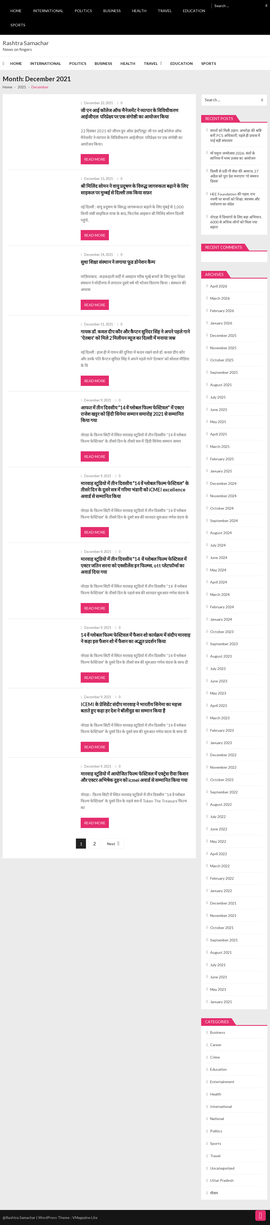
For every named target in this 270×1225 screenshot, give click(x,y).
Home (16, 10)
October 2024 (222, 508)
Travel (165, 10)
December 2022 (223, 755)
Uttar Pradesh (222, 1180)
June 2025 (218, 409)
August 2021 (221, 952)
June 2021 (218, 977)
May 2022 (218, 841)
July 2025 (218, 397)
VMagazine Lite (85, 1217)
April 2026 (218, 286)
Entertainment (222, 1081)
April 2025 (218, 434)
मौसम (214, 1193)
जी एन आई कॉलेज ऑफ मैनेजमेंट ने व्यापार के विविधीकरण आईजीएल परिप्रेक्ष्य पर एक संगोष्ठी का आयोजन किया (129, 113)
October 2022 (222, 779)
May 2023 (218, 693)
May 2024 (218, 570)
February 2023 (222, 730)
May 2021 (218, 989)
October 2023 (222, 631)
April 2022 (218, 853)
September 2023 (224, 644)
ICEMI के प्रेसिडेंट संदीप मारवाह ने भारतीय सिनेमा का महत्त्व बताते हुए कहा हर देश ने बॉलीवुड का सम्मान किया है (131, 707)
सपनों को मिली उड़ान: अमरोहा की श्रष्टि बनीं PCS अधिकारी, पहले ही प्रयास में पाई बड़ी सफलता (236, 135)
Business (112, 10)
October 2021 (222, 927)
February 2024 (222, 607)
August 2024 (221, 532)
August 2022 (221, 804)
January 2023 (221, 742)
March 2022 (220, 866)
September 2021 (224, 940)
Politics (83, 10)
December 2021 (223, 903)
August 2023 (221, 656)
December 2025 (223, 335)
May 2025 (218, 421)
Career (215, 1044)
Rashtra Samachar (26, 43)
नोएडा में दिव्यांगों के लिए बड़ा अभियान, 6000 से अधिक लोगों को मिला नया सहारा (236, 222)
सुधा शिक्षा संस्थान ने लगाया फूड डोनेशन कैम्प (118, 262)
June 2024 (218, 557)
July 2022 (218, 816)
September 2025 (224, 372)
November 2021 (223, 915)
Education (194, 10)
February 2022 (222, 878)
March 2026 (220, 298)
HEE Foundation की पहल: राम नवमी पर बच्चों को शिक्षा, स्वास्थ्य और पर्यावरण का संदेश (235, 199)
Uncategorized (222, 1168)
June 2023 (218, 681)
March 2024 (220, 594)
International (48, 10)
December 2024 (223, 483)
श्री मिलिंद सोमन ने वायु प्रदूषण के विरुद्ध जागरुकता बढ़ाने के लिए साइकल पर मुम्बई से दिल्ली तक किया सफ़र (134, 189)
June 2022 (218, 829)
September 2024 (224, 520)
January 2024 (221, 619)
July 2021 (218, 965)
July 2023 (218, 668)
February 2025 (222, 459)
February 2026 (222, 310)
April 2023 (218, 705)
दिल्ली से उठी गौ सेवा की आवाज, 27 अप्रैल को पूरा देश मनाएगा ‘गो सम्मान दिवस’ (234, 176)
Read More (94, 159)
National (217, 1118)
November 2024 (223, 496)
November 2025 (223, 348)
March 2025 (220, 446)
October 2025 (222, 360)
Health (139, 10)
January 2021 (221, 1001)
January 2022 (221, 890)
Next (111, 843)
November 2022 (223, 767)
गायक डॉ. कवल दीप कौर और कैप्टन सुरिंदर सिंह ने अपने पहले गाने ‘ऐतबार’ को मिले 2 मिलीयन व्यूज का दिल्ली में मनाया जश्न (135, 335)
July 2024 (218, 545)
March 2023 (220, 718)
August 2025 (221, 384)
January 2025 (221, 471)
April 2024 (218, 582)
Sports (18, 25)
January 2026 (221, 323)
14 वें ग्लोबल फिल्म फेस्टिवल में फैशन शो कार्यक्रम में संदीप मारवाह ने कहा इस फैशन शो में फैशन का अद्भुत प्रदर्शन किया (135, 638)
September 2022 (224, 792)
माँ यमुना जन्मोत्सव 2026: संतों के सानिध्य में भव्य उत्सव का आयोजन (232, 155)
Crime (215, 1057)
